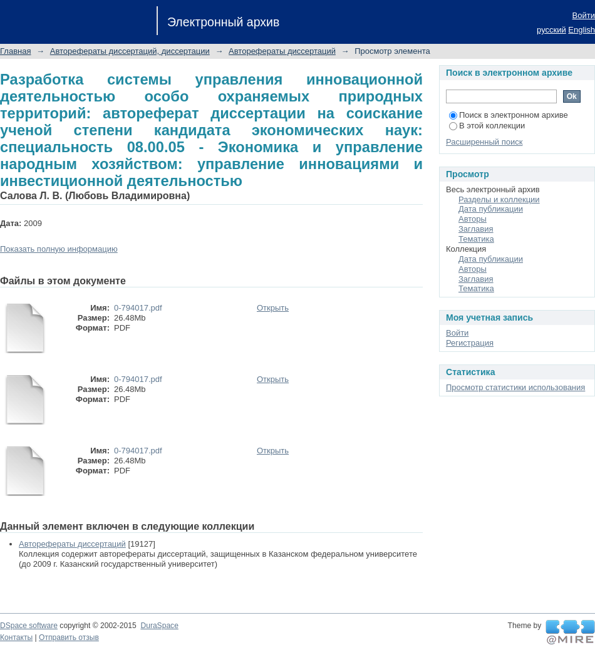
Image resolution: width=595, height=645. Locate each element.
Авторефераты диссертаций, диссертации (130, 51)
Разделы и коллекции (499, 199)
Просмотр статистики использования (515, 387)
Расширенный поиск (484, 142)
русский (551, 29)
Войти (583, 15)
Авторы (472, 219)
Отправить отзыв (69, 637)
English (581, 29)
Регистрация (470, 343)
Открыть (273, 307)
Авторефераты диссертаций (282, 51)
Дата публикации (490, 209)
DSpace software (29, 625)
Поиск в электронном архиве (508, 115)
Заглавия (476, 229)
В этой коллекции (487, 125)
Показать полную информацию (59, 249)
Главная (15, 51)
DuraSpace (159, 625)
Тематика (476, 239)
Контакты (16, 637)
